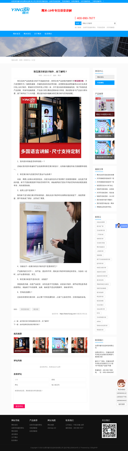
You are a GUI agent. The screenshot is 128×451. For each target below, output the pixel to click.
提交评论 (19, 406)
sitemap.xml (52, 428)
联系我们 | (106, 4)
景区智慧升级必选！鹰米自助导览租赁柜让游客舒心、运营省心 (104, 203)
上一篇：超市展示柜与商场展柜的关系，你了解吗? (31, 321)
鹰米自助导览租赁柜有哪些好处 (104, 175)
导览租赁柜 (101, 27)
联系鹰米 (48, 34)
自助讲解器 (33, 431)
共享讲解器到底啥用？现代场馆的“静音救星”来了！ (104, 178)
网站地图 (113, 4)
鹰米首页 (16, 34)
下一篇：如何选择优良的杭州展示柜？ (27, 324)
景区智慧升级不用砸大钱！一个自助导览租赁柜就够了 (104, 200)
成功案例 (14, 434)
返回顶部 (121, 404)
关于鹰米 (37, 34)
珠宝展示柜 (25, 309)
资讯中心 (27, 60)
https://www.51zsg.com (68, 314)
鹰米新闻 (14, 431)
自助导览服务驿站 (89, 27)
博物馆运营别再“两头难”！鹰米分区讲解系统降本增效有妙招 (104, 207)
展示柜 (35, 309)
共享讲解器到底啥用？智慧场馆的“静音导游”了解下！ (104, 182)
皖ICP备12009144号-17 (72, 448)
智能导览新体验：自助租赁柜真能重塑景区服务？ (104, 189)
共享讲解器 (110, 27)
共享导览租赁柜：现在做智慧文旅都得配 (104, 193)
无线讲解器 (33, 428)
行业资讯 (100, 83)
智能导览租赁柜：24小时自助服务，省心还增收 (104, 196)
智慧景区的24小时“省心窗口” (104, 186)
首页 (20, 60)
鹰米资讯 (27, 34)
